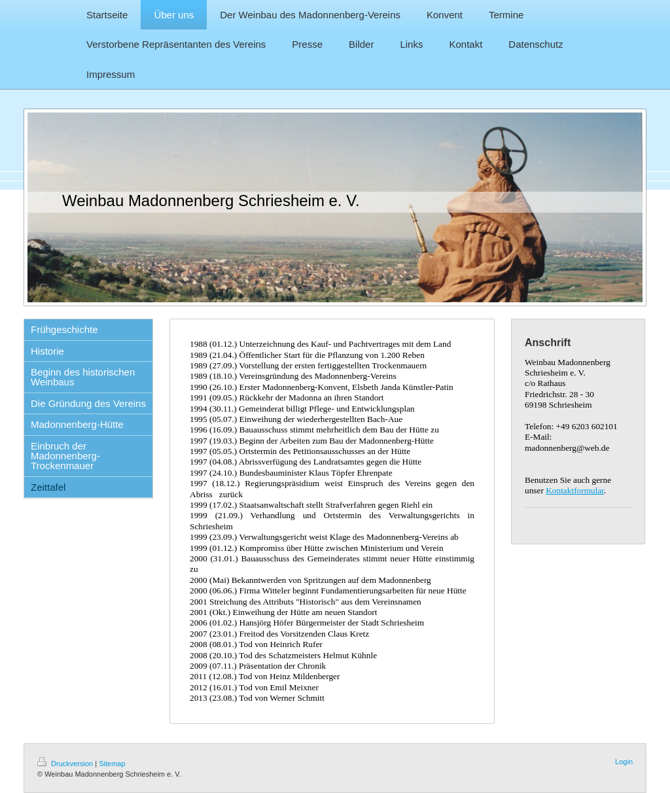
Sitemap (112, 763)
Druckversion (66, 763)
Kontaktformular (575, 490)
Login (624, 762)
